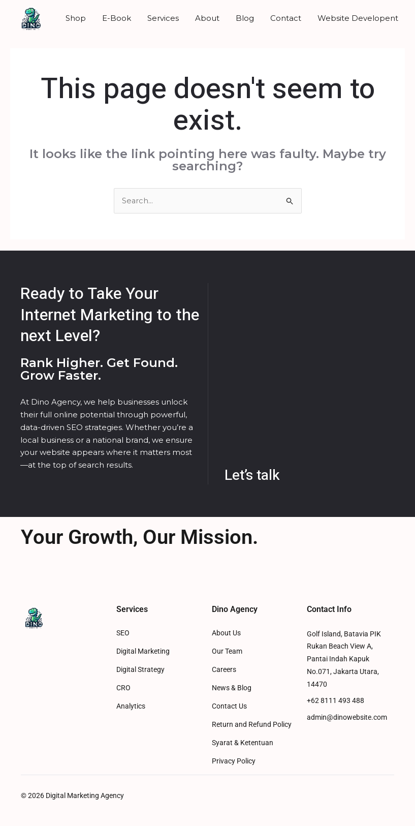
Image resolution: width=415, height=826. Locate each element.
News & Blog (231, 688)
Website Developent (357, 18)
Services (163, 18)
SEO (123, 633)
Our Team (227, 651)
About (207, 18)
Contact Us (229, 706)
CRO (123, 688)
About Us (226, 633)
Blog (245, 18)
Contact (285, 18)
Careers (224, 669)
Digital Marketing (143, 651)
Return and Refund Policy (252, 724)
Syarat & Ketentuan (242, 743)
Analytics (130, 706)
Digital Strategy (140, 669)
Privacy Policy (234, 761)
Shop (76, 18)
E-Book (116, 18)
